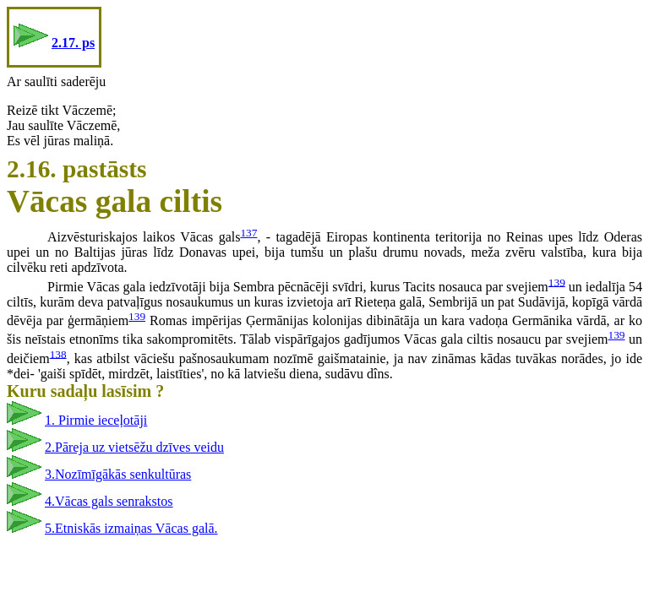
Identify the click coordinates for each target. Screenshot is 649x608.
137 (248, 232)
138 (58, 353)
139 (556, 281)
